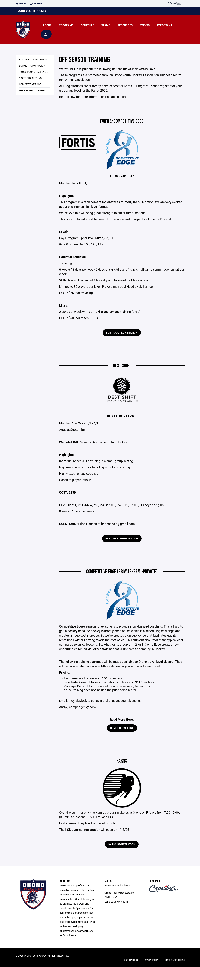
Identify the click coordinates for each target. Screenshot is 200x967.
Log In (21, 3)
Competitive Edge (30, 84)
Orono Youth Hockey (31, 11)
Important (164, 25)
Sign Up (36, 3)
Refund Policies (130, 959)
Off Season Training (32, 90)
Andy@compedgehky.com (77, 707)
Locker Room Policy (32, 65)
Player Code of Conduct (34, 59)
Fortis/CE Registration (121, 332)
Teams (105, 25)
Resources (125, 25)
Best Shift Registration (121, 538)
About (47, 25)
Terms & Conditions (174, 959)
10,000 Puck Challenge (33, 71)
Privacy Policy (151, 959)
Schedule (87, 25)
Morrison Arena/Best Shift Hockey (103, 442)
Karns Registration (121, 844)
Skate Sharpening (30, 78)
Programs (66, 25)
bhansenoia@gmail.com (118, 524)
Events (145, 25)
